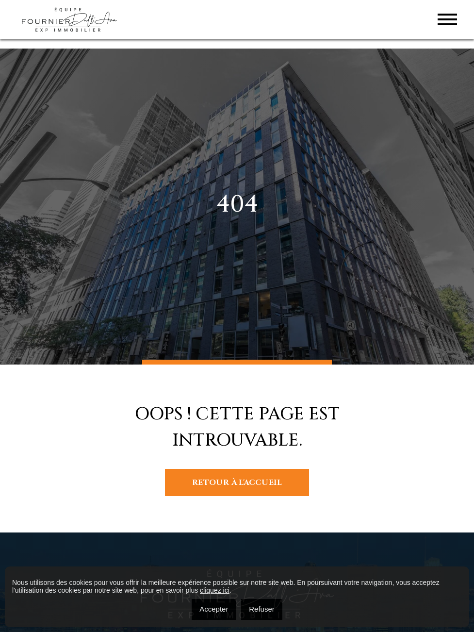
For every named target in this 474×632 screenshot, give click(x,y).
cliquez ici (214, 590)
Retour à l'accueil (237, 482)
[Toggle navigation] (447, 19)
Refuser (262, 609)
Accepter (213, 609)
